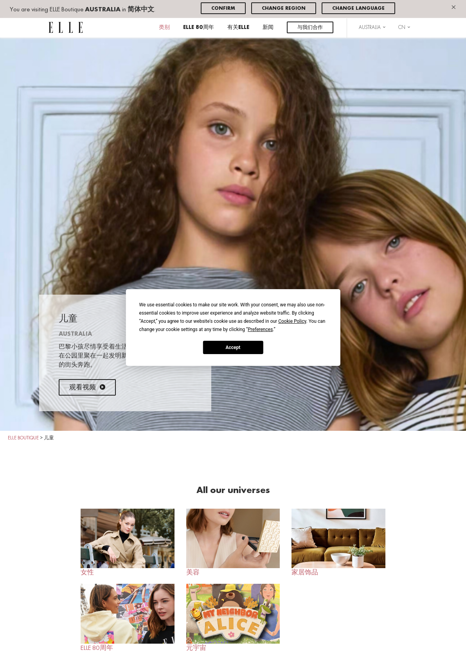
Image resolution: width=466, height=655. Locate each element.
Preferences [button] (260, 329)
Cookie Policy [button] (292, 321)
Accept (233, 347)
